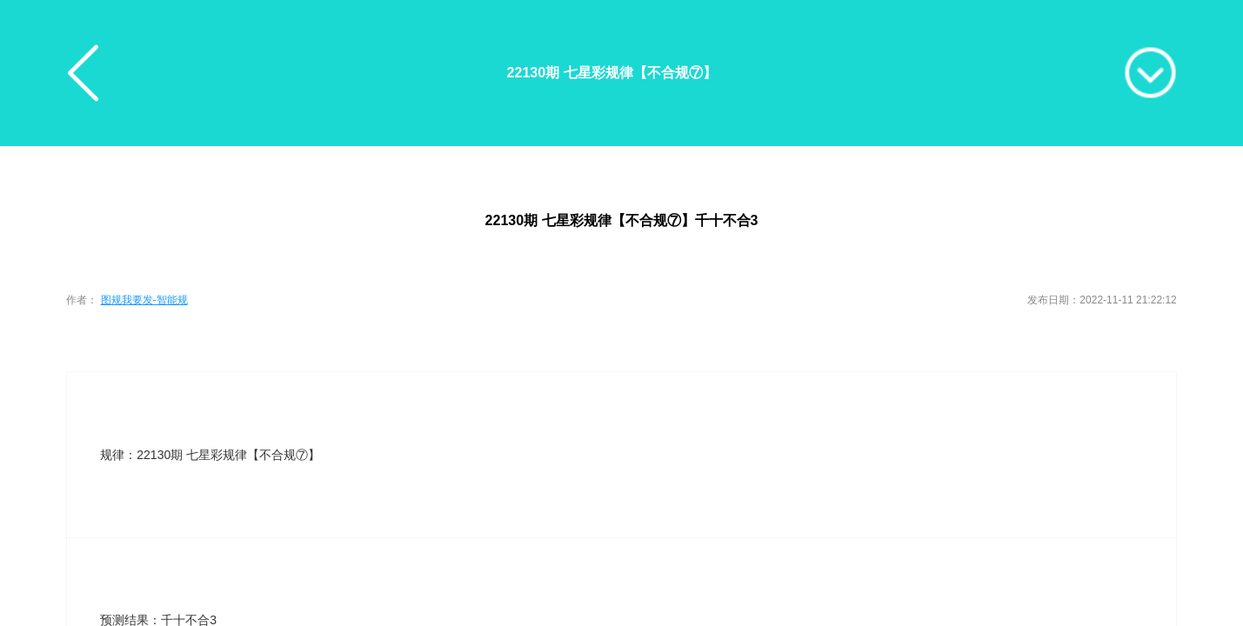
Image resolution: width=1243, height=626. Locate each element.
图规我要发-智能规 (144, 300)
